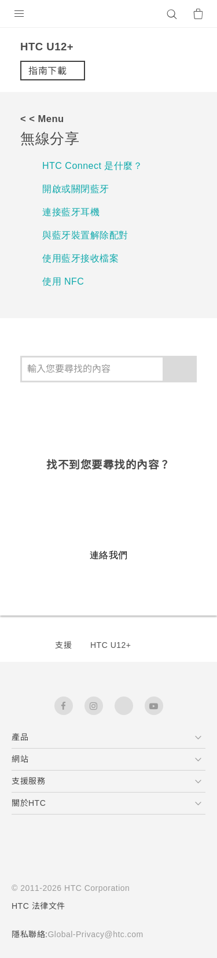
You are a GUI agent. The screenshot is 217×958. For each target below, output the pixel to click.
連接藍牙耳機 (71, 212)
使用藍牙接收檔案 (80, 258)
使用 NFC (63, 281)
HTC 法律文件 (39, 906)
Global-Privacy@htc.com (100, 934)
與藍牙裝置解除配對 (85, 235)
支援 (63, 645)
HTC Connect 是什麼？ (95, 165)
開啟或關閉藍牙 (75, 188)
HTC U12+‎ (110, 645)
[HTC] (109, 14)
